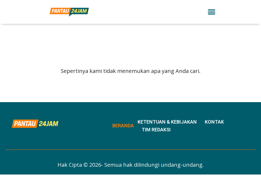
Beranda (123, 125)
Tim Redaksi (156, 129)
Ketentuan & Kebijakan (167, 122)
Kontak (214, 122)
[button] (212, 12)
